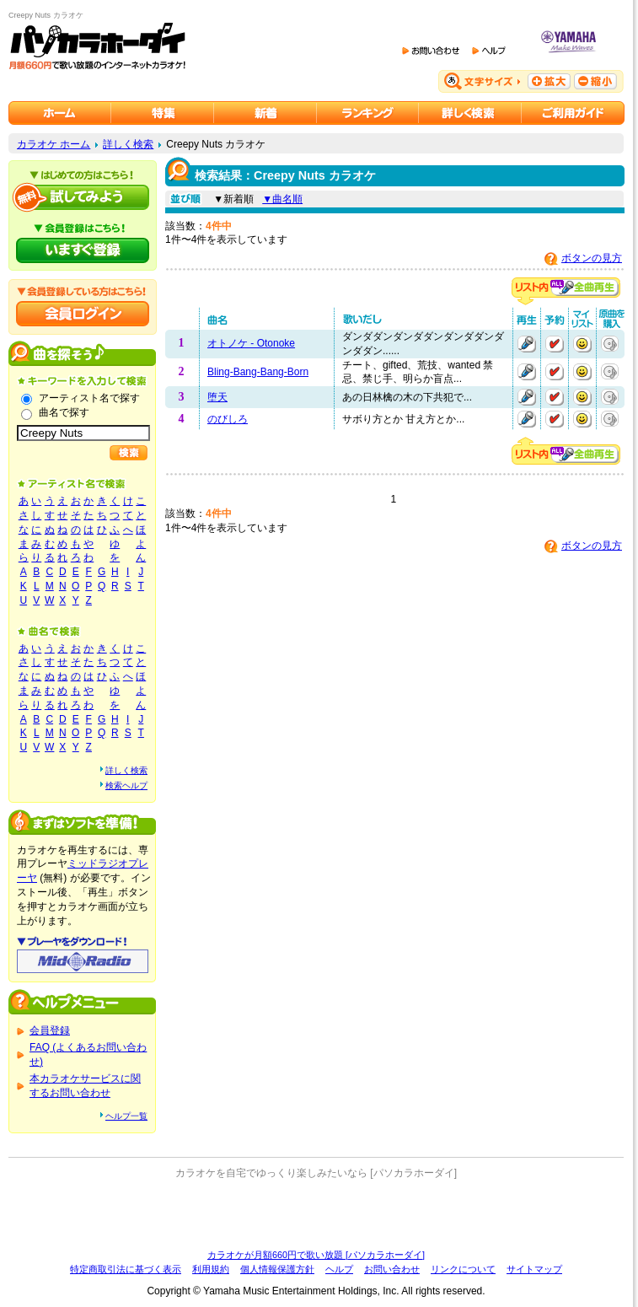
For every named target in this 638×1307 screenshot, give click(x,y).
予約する (554, 344)
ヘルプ (339, 1269)
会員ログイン (82, 313)
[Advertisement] (316, 1214)
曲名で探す (64, 412)
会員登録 (49, 1030)
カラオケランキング (368, 113)
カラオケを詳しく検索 (470, 113)
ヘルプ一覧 (126, 1116)
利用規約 (210, 1269)
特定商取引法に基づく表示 (125, 1269)
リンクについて (463, 1269)
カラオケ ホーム (53, 144)
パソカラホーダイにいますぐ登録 (82, 250)
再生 (526, 344)
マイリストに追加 (582, 344)
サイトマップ (534, 1269)
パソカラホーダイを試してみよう (82, 197)
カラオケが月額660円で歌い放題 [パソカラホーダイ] (316, 1255)
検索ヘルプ (126, 785)
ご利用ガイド (573, 113)
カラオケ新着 (265, 113)
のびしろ (227, 419)
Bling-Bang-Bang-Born (257, 372)
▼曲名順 (282, 199)
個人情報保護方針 (277, 1269)
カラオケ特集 (162, 113)
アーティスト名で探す (89, 398)
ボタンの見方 (591, 258)
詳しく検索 (128, 144)
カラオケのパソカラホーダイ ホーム (59, 113)
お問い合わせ (392, 1269)
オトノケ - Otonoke (251, 343)
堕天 (217, 397)
